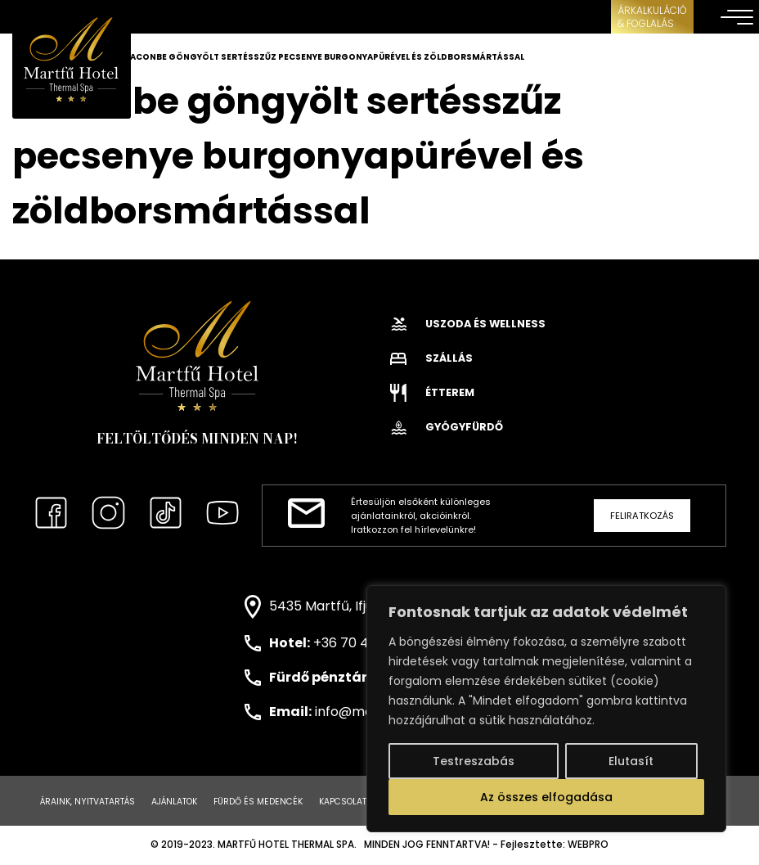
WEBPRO (588, 844)
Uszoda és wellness (468, 324)
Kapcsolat (342, 801)
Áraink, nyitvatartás (87, 801)
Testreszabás (473, 761)
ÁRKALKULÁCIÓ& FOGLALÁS (652, 16)
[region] (546, 708)
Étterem (432, 392)
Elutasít (631, 761)
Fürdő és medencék (258, 801)
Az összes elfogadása (546, 797)
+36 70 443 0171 (363, 642)
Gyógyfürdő (446, 427)
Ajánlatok (174, 801)
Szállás (431, 358)
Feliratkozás (642, 515)
